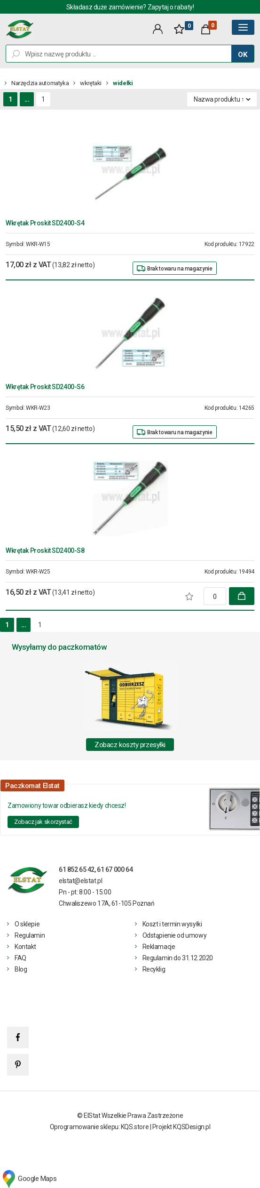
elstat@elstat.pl (80, 881)
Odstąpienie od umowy (174, 935)
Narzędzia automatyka (40, 83)
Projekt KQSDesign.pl (181, 1127)
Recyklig (153, 969)
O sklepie (27, 924)
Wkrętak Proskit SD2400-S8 (45, 550)
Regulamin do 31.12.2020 (177, 958)
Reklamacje (158, 946)
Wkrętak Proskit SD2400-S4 (45, 223)
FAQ (20, 958)
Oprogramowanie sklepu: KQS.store (99, 1127)
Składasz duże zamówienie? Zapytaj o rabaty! (130, 7)
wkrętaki (91, 83)
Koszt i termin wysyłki (172, 924)
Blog (21, 969)
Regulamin (30, 935)
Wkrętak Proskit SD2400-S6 (45, 387)
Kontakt (25, 946)
